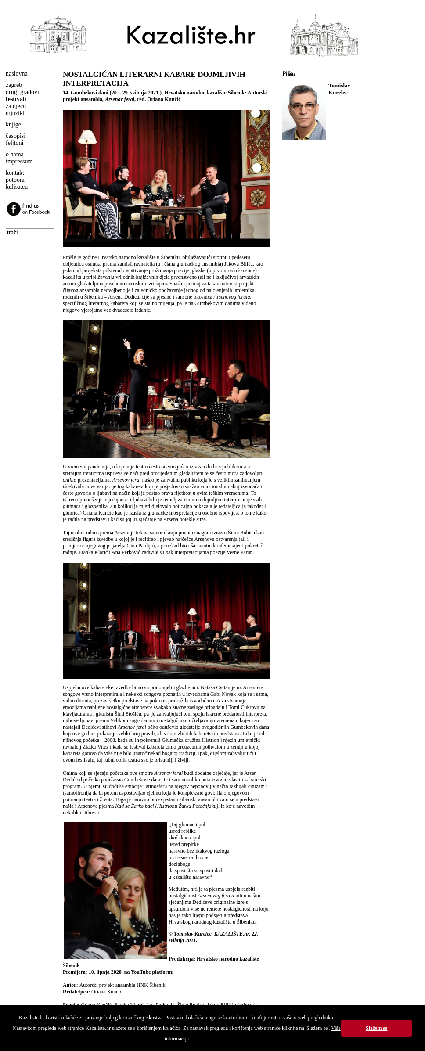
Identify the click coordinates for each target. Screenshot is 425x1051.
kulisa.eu (17, 187)
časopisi (15, 136)
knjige (13, 124)
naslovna (17, 73)
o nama (15, 154)
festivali (16, 99)
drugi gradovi (22, 92)
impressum (19, 161)
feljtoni (14, 143)
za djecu (16, 106)
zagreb (14, 85)
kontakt (15, 172)
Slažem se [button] (377, 1028)
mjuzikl (15, 113)
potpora (15, 179)
